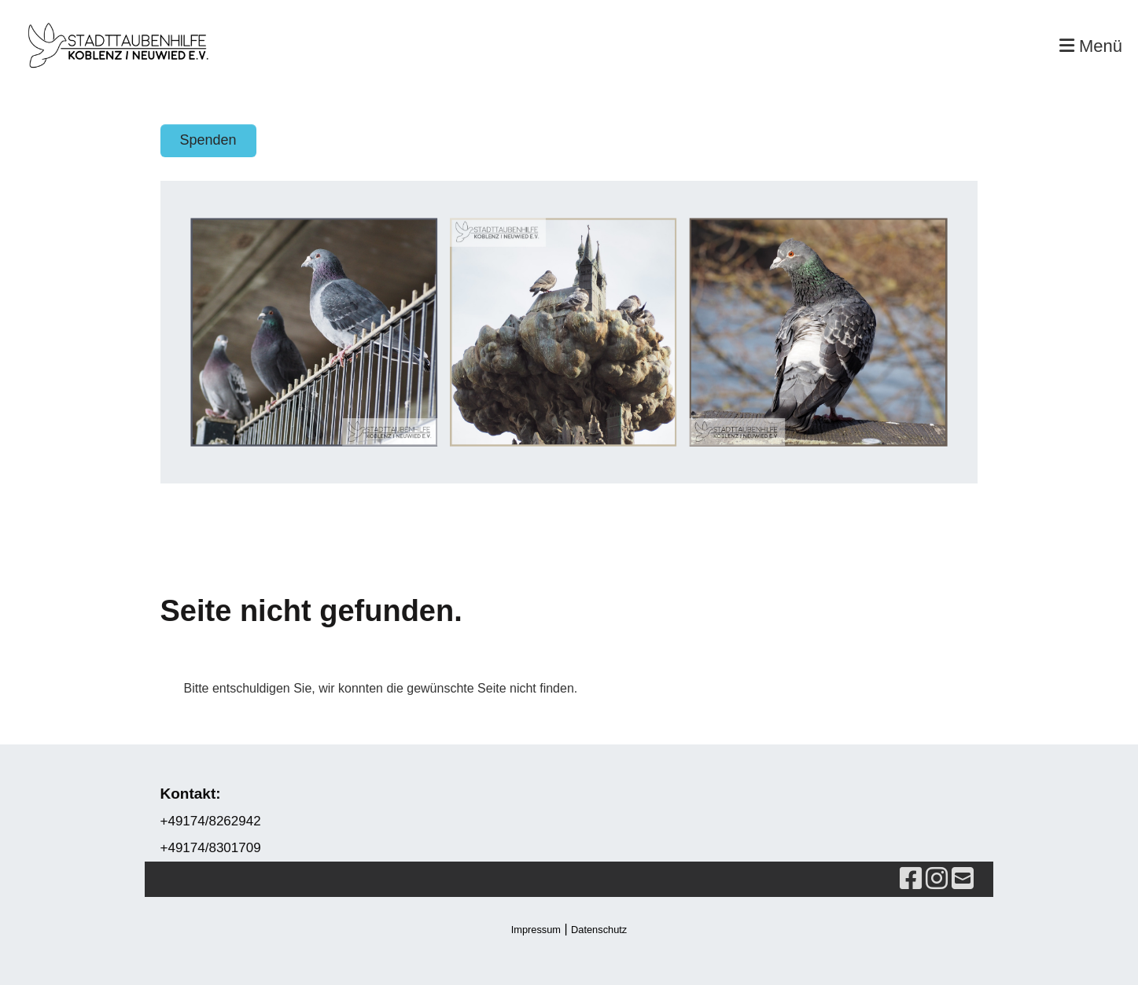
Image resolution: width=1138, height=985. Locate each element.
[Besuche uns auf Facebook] (911, 879)
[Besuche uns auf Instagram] (937, 879)
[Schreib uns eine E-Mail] (963, 879)
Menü (1090, 46)
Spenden (208, 140)
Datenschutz (599, 929)
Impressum (536, 929)
